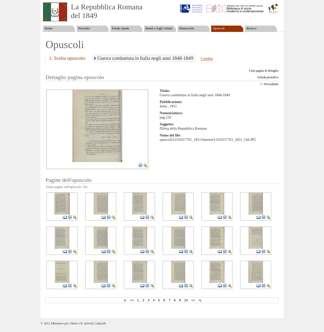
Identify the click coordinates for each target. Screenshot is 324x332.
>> (193, 300)
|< (125, 300)
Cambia (207, 58)
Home (48, 28)
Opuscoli (219, 28)
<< (132, 300)
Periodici (84, 28)
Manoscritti (186, 28)
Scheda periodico (267, 77)
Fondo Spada (120, 28)
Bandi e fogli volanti (159, 28)
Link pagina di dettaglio (263, 70)
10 (186, 300)
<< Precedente (269, 84)
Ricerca (251, 28)
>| (199, 300)
